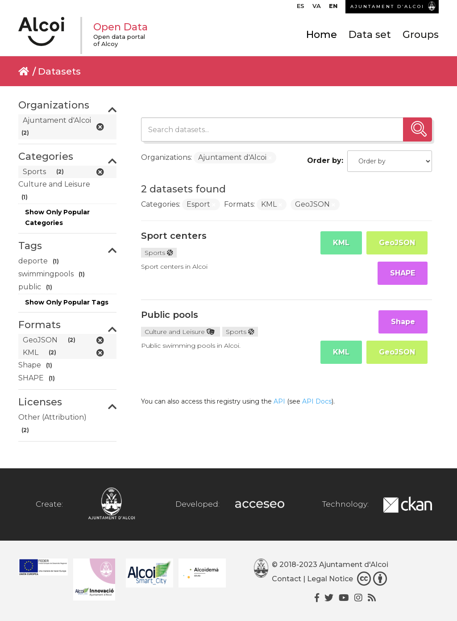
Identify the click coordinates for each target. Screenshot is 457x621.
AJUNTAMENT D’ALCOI (387, 6)
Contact (286, 579)
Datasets (59, 71)
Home (321, 35)
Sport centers (174, 235)
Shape (403, 321)
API (279, 401)
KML (341, 242)
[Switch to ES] (300, 8)
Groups (421, 35)
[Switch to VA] (316, 8)
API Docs (317, 401)
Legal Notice (330, 579)
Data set (370, 35)
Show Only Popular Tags (66, 302)
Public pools (169, 314)
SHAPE (402, 273)
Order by (324, 160)
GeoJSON (397, 242)
